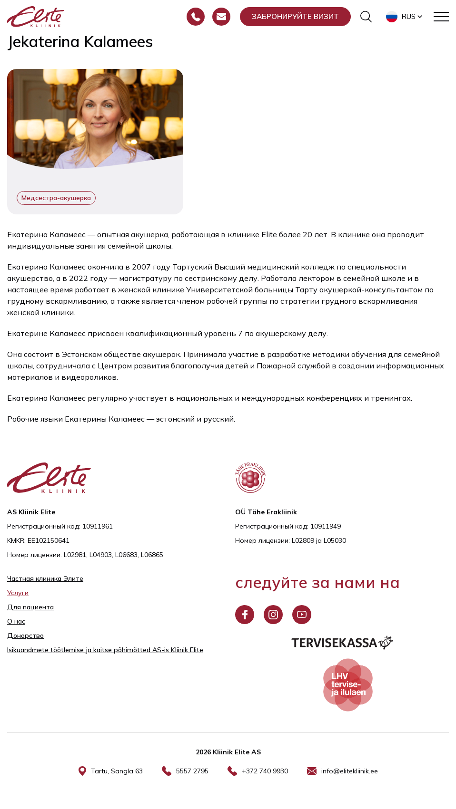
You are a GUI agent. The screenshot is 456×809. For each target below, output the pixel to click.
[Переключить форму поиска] (366, 16)
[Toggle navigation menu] (441, 16)
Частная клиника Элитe (45, 578)
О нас (16, 621)
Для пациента (30, 607)
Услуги (18, 592)
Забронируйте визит (295, 16)
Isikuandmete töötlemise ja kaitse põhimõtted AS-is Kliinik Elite (105, 649)
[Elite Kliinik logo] (35, 15)
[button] (405, 16)
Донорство (25, 635)
